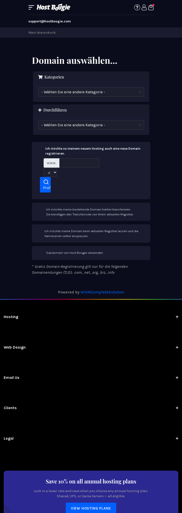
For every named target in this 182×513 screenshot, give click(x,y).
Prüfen (47, 184)
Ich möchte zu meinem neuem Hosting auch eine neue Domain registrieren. (88, 150)
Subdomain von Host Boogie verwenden (69, 253)
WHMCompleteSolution (102, 292)
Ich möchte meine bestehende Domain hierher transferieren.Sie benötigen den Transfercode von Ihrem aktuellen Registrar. (84, 211)
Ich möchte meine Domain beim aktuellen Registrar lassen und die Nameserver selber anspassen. (87, 233)
